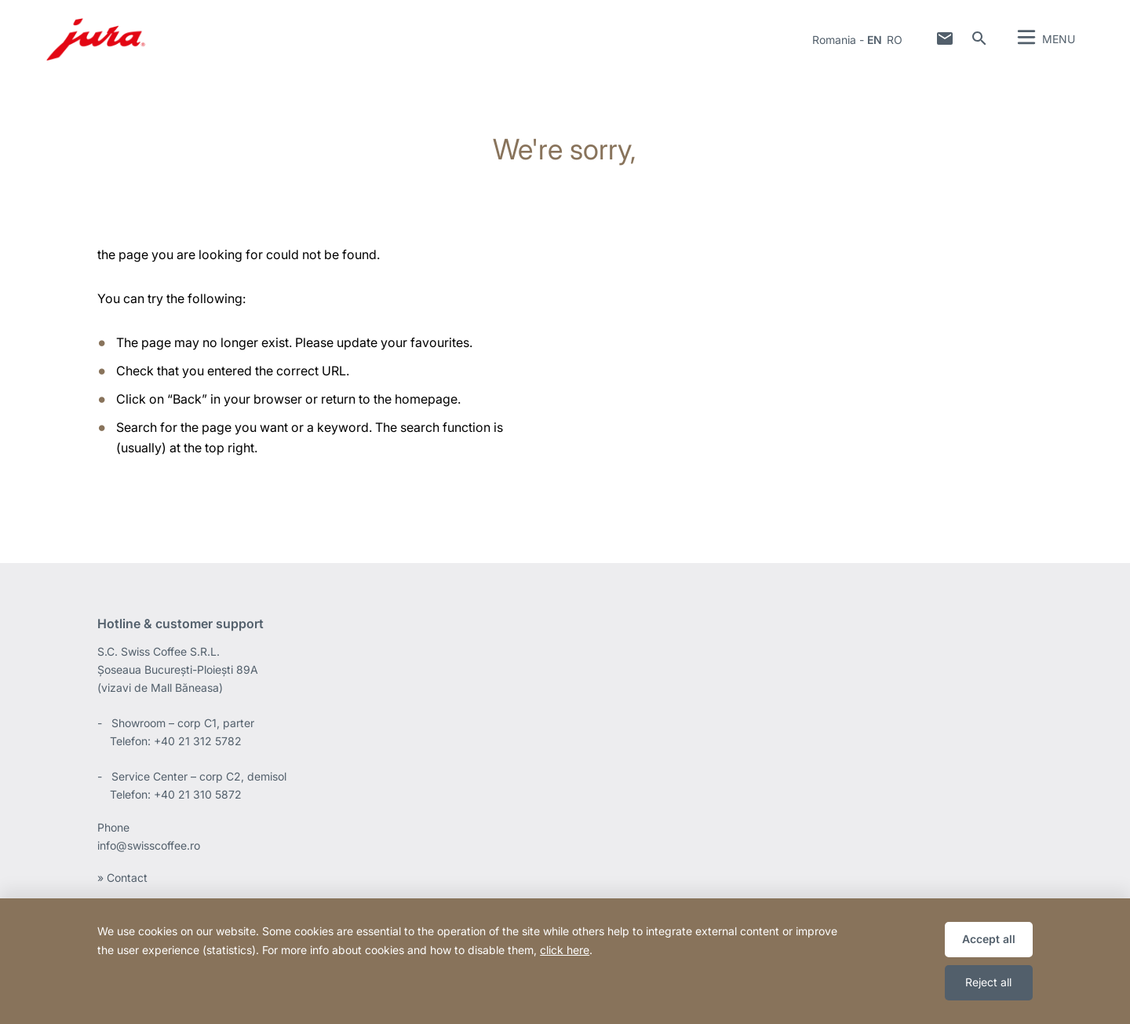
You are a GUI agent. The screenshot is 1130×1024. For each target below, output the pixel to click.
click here (564, 949)
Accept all (988, 938)
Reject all (988, 982)
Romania (834, 39)
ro (894, 39)
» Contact (122, 877)
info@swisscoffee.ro (148, 845)
